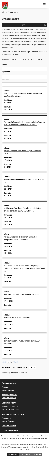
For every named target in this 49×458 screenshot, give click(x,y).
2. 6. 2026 (7, 167)
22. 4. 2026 (8, 189)
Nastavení (37, 454)
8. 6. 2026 (7, 138)
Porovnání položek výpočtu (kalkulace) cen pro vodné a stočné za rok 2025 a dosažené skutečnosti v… (24, 268)
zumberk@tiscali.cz (9, 395)
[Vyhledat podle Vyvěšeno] (24, 77)
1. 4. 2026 (7, 278)
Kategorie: (6, 59)
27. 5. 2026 (8, 110)
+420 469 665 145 (9, 398)
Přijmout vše (12, 454)
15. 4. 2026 (8, 218)
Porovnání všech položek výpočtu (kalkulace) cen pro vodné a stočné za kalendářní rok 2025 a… (24, 123)
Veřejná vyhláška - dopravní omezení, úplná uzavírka (24, 180)
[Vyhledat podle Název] (24, 69)
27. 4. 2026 (8, 160)
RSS (34, 25)
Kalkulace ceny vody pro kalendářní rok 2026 (23, 294)
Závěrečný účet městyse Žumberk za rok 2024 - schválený (22, 342)
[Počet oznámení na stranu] (32, 367)
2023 (15, 59)
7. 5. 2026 (7, 103)
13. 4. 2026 (8, 246)
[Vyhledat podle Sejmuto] (24, 84)
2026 (41, 59)
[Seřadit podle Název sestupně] (8, 64)
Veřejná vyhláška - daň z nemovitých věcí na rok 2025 (22, 152)
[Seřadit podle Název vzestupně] (8, 63)
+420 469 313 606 (9, 426)
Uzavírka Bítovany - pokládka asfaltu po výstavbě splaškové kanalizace (23, 94)
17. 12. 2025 (8, 301)
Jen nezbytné (25, 454)
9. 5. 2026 (7, 196)
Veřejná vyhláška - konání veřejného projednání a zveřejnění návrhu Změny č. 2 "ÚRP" (22, 209)
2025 (32, 59)
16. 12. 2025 (8, 324)
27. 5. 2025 (8, 350)
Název (4, 65)
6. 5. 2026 (7, 131)
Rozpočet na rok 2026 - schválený (19, 318)
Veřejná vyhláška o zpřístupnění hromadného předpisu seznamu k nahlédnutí (21, 238)
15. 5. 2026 (8, 224)
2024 (24, 59)
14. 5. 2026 (8, 253)
